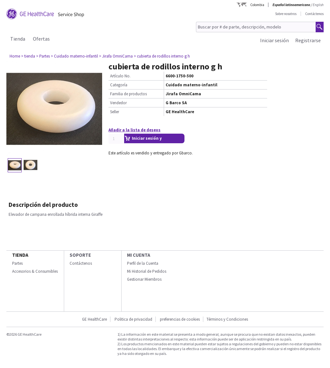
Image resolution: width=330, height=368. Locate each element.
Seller (114, 111)
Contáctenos (314, 14)
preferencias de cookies (180, 319)
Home (15, 56)
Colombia (257, 5)
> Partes (43, 56)
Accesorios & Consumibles (35, 271)
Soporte (80, 255)
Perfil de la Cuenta (142, 263)
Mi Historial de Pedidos (146, 271)
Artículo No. (120, 76)
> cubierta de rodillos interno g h (162, 56)
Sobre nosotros (285, 14)
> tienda (28, 56)
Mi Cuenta (138, 255)
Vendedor (118, 103)
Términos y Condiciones (227, 319)
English (318, 5)
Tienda (17, 38)
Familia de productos (128, 94)
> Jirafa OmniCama (116, 56)
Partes (17, 263)
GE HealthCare (94, 319)
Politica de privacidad (133, 319)
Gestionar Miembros (144, 279)
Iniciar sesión (274, 40)
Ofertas (41, 38)
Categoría (118, 85)
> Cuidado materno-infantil (74, 56)
